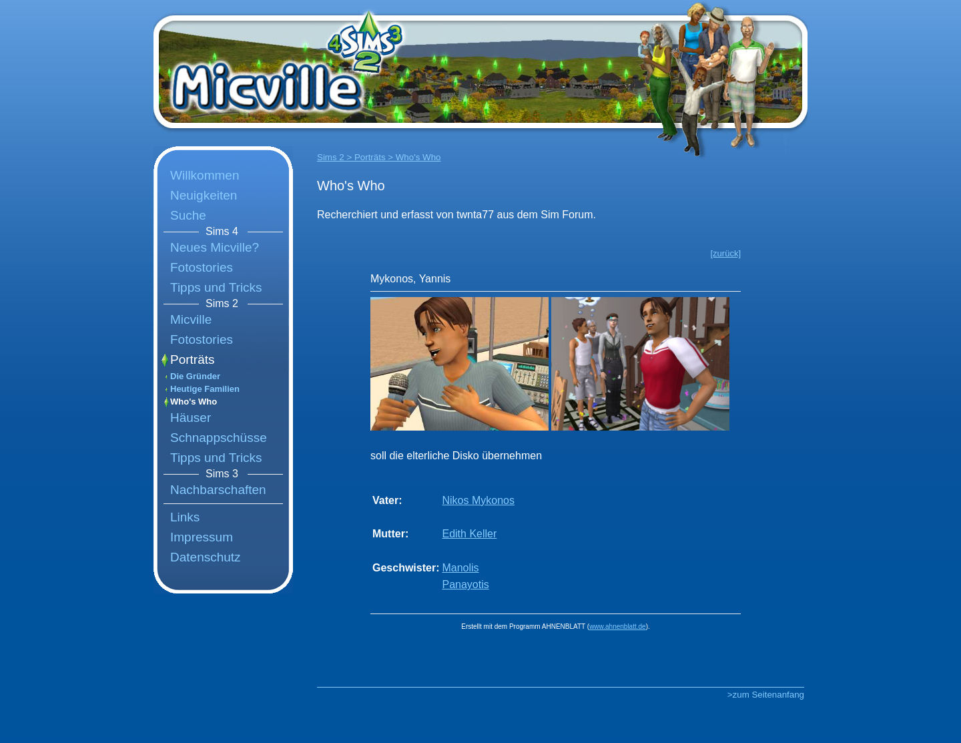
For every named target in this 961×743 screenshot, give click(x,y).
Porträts (192, 359)
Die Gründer (195, 376)
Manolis (460, 567)
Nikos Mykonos (478, 500)
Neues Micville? (214, 247)
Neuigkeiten (203, 195)
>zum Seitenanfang (765, 695)
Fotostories (201, 267)
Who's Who (193, 402)
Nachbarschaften (218, 490)
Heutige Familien (205, 389)
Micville (191, 319)
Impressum (201, 537)
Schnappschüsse (218, 438)
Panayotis (465, 584)
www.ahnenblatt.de (617, 626)
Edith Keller (469, 533)
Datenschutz (205, 557)
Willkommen (204, 175)
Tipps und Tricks (216, 287)
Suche (188, 215)
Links (185, 517)
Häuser (190, 418)
